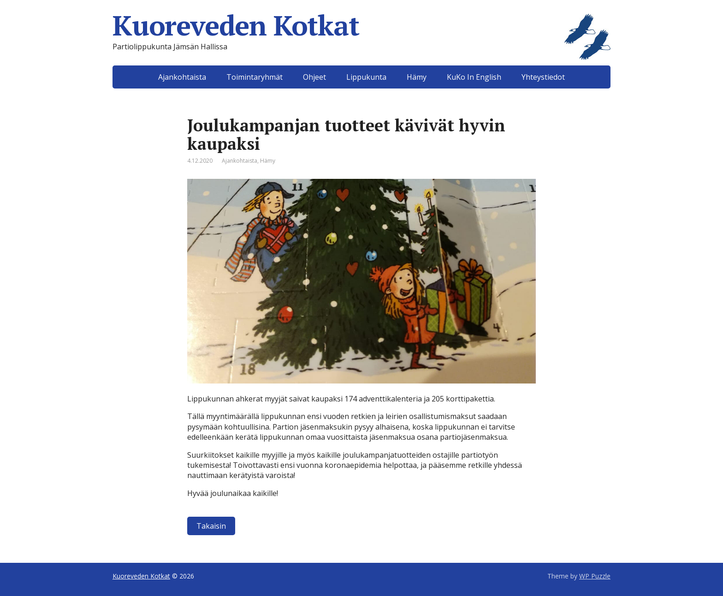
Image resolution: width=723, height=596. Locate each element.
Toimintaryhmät (254, 77)
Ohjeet (314, 77)
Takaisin (211, 526)
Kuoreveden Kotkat (361, 25)
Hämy (417, 77)
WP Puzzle (594, 576)
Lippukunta (366, 77)
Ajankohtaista (182, 77)
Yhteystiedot (543, 77)
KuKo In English (474, 77)
